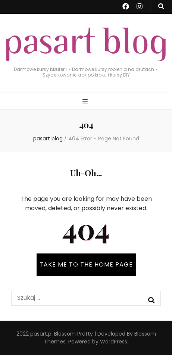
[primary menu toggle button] (86, 102)
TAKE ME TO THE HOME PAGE (86, 264)
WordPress (113, 341)
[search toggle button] (161, 7)
